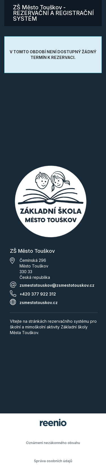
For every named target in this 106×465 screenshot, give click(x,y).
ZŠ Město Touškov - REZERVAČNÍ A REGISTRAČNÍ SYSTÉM (53, 13)
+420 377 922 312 (38, 294)
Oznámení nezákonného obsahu (53, 443)
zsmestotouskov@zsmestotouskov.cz (57, 285)
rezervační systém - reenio (53, 422)
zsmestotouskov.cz (39, 302)
